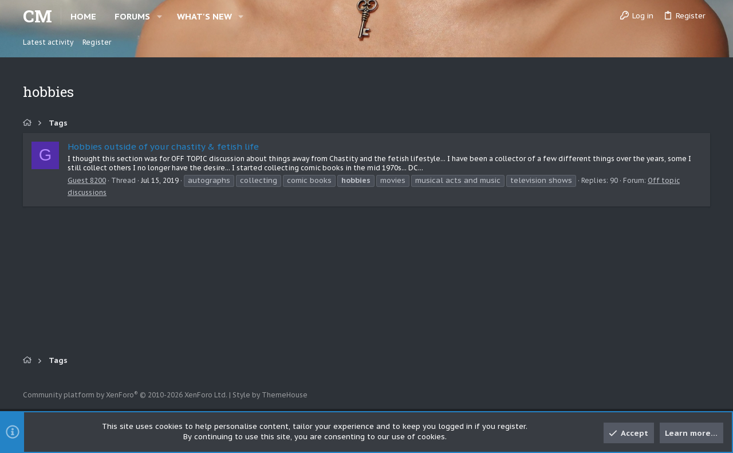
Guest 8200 (87, 180)
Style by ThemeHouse (270, 394)
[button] (159, 16)
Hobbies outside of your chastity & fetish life (163, 146)
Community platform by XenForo (125, 394)
